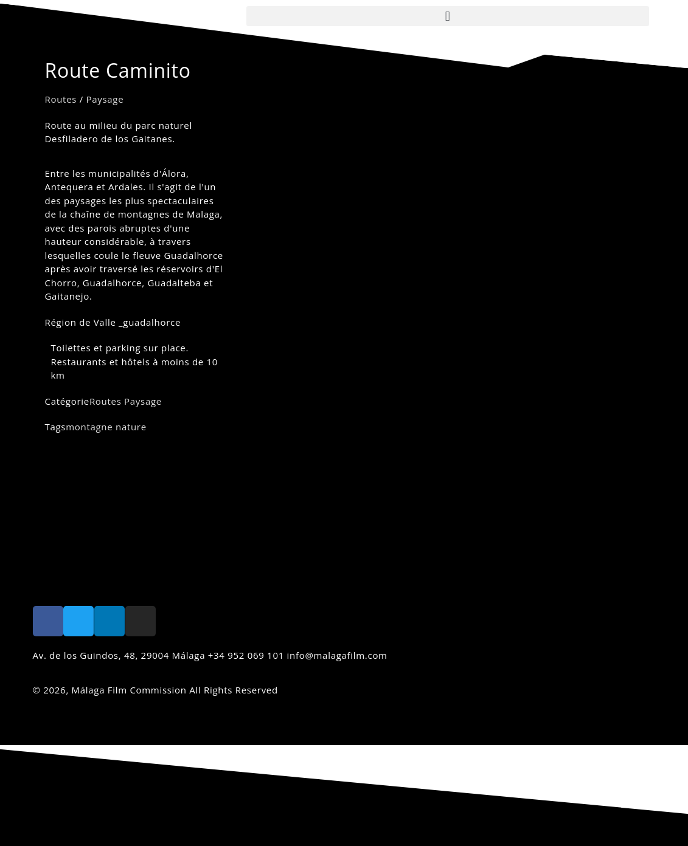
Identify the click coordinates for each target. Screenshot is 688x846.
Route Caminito (118, 70)
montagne (89, 427)
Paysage (105, 99)
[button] (448, 16)
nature (131, 427)
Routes (61, 99)
